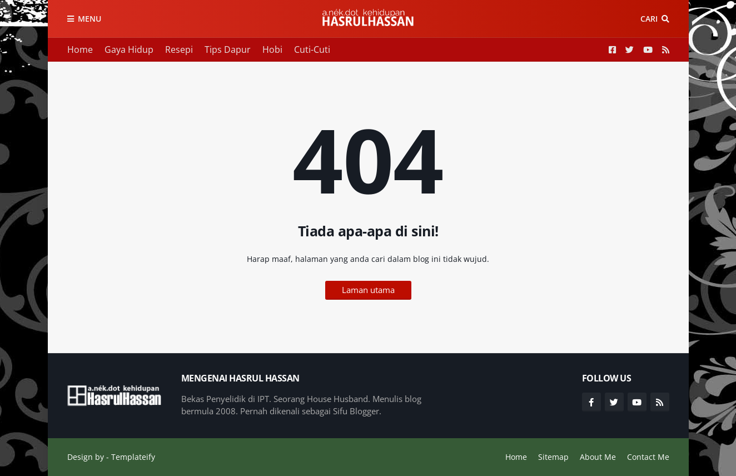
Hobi (272, 49)
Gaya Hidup (129, 49)
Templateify (133, 457)
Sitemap (553, 457)
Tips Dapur (228, 49)
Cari (649, 18)
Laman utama (368, 289)
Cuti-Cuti (312, 49)
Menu (89, 18)
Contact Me (648, 457)
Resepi (179, 49)
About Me (598, 457)
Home (80, 49)
